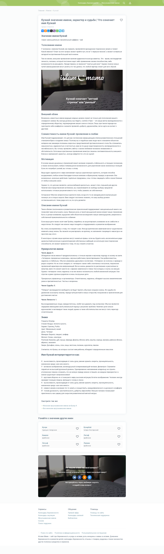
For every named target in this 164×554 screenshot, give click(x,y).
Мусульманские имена (110, 3)
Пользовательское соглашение (94, 533)
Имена (48, 11)
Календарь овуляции (46, 515)
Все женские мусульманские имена (57, 408)
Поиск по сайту (45, 533)
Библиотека (72, 518)
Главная (41, 11)
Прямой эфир (73, 513)
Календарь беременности (88, 3)
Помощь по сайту (97, 513)
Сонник (41, 521)
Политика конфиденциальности (67, 533)
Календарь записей (75, 515)
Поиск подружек (44, 523)
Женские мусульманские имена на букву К (60, 406)
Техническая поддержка (99, 515)
